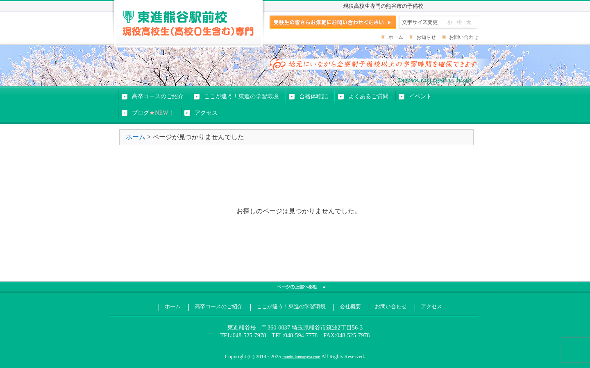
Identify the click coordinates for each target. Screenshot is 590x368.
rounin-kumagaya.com (301, 356)
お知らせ (426, 37)
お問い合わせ (464, 37)
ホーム (395, 37)
